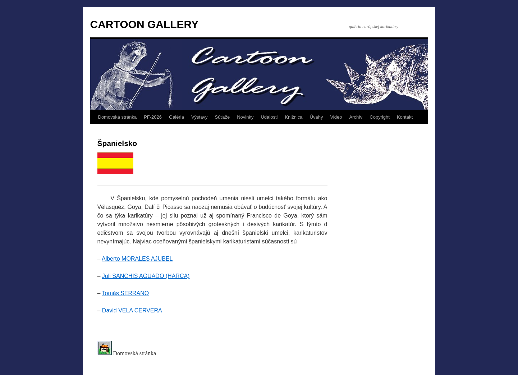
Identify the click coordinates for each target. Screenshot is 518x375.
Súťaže (222, 117)
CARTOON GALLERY (144, 24)
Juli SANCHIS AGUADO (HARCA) (146, 276)
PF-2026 (153, 117)
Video (336, 117)
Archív (355, 117)
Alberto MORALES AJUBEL (137, 259)
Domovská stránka (117, 117)
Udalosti (269, 117)
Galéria (176, 117)
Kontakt (405, 117)
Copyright (380, 117)
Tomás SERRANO (125, 293)
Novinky (245, 117)
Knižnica (293, 117)
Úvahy (316, 117)
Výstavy (199, 117)
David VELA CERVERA (132, 310)
